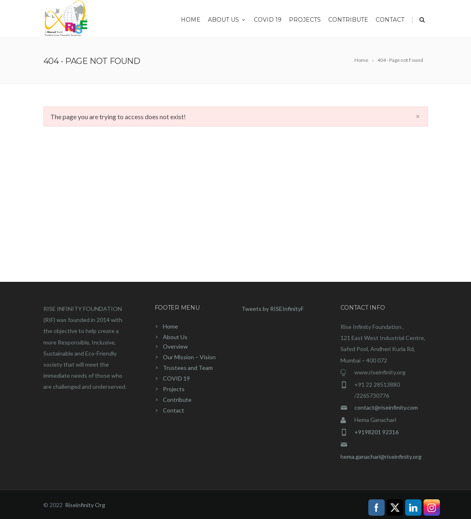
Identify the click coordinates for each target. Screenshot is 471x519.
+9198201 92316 (376, 431)
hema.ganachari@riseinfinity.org (380, 456)
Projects (305, 19)
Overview (175, 346)
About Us (227, 19)
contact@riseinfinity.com (386, 407)
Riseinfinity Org (85, 504)
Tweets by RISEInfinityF (272, 308)
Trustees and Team (188, 367)
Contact (390, 19)
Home (191, 19)
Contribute (348, 19)
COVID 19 (268, 19)
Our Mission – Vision (189, 357)
